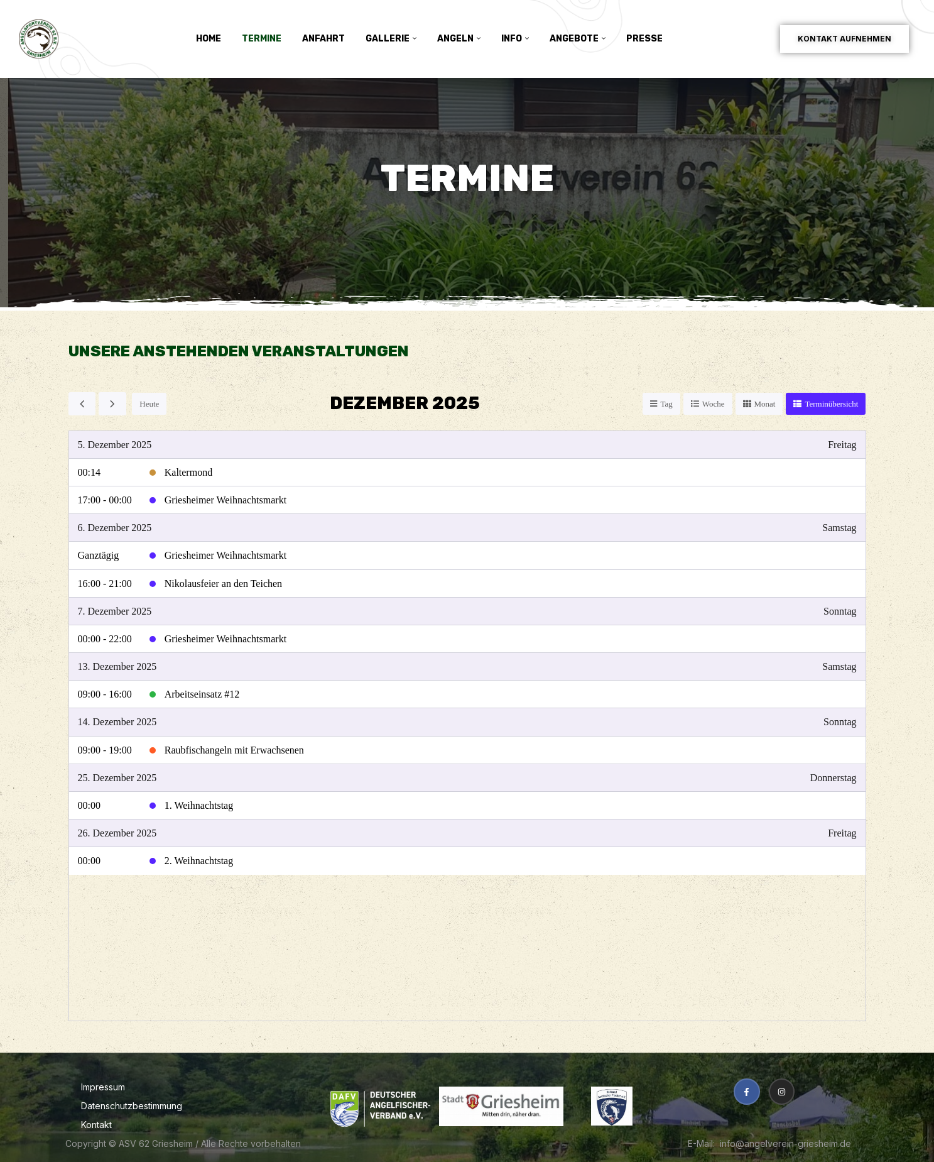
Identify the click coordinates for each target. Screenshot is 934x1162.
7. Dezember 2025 (115, 611)
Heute (149, 403)
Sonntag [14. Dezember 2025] (839, 721)
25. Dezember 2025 (117, 777)
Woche (713, 403)
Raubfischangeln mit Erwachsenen (234, 750)
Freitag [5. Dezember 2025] (842, 444)
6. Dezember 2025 (115, 527)
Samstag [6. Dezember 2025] (839, 527)
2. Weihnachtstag (199, 860)
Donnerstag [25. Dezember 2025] (833, 777)
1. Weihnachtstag (199, 805)
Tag (666, 403)
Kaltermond (188, 472)
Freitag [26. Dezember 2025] (842, 833)
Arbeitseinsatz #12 (202, 694)
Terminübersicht (831, 403)
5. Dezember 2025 (115, 444)
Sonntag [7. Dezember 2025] (839, 611)
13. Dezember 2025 (117, 666)
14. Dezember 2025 (117, 721)
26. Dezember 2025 (117, 833)
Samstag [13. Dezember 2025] (839, 666)
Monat (765, 403)
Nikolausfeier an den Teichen (223, 583)
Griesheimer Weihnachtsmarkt (225, 500)
